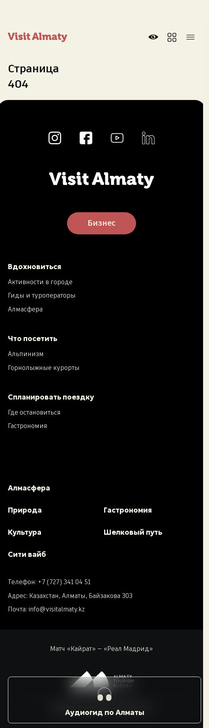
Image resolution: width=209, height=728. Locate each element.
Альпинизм (26, 354)
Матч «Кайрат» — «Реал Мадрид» (101, 649)
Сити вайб (27, 554)
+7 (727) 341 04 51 (64, 582)
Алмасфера (25, 310)
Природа (25, 510)
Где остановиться (34, 413)
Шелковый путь (133, 532)
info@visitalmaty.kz (56, 610)
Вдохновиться (34, 266)
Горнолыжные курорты (44, 368)
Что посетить (32, 338)
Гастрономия (27, 426)
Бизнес (102, 223)
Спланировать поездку (51, 397)
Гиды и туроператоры (42, 296)
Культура (24, 532)
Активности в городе (40, 282)
